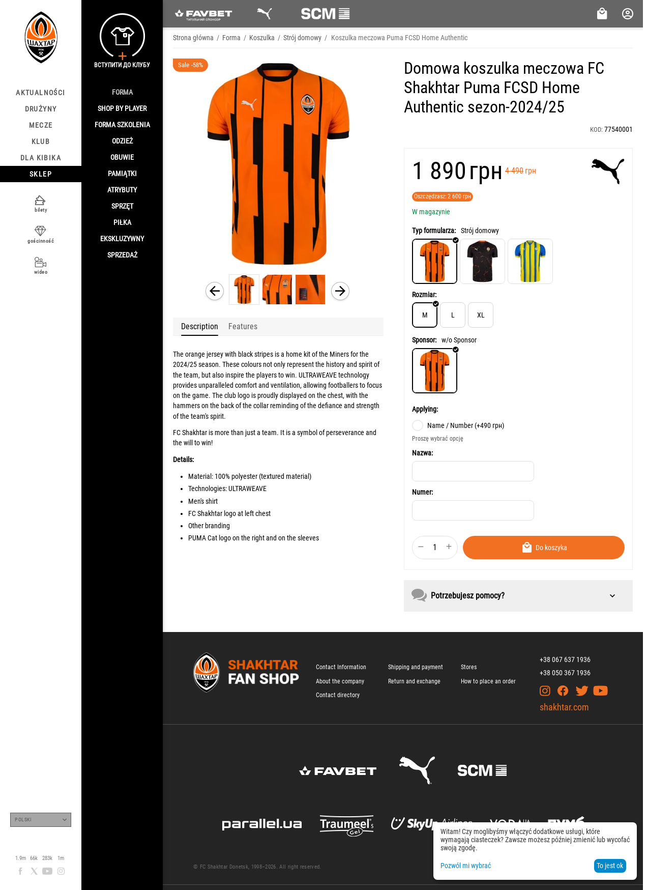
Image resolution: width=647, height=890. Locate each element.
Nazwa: (422, 453)
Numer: (422, 492)
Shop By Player (122, 108)
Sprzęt (122, 206)
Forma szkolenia (122, 125)
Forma (122, 92)
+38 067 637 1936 (565, 659)
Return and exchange (414, 681)
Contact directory (338, 695)
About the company (340, 681)
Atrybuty (122, 190)
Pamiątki (122, 173)
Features (242, 326)
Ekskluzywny (122, 239)
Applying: (425, 409)
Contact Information (341, 667)
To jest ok (610, 866)
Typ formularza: (434, 230)
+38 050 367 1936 (565, 673)
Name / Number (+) (458, 425)
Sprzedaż (122, 255)
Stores (469, 667)
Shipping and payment (415, 667)
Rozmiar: (424, 295)
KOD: (596, 129)
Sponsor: (424, 340)
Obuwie (122, 157)
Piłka (122, 222)
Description (199, 326)
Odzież (122, 141)
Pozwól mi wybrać (465, 866)
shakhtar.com (564, 707)
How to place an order (488, 681)
